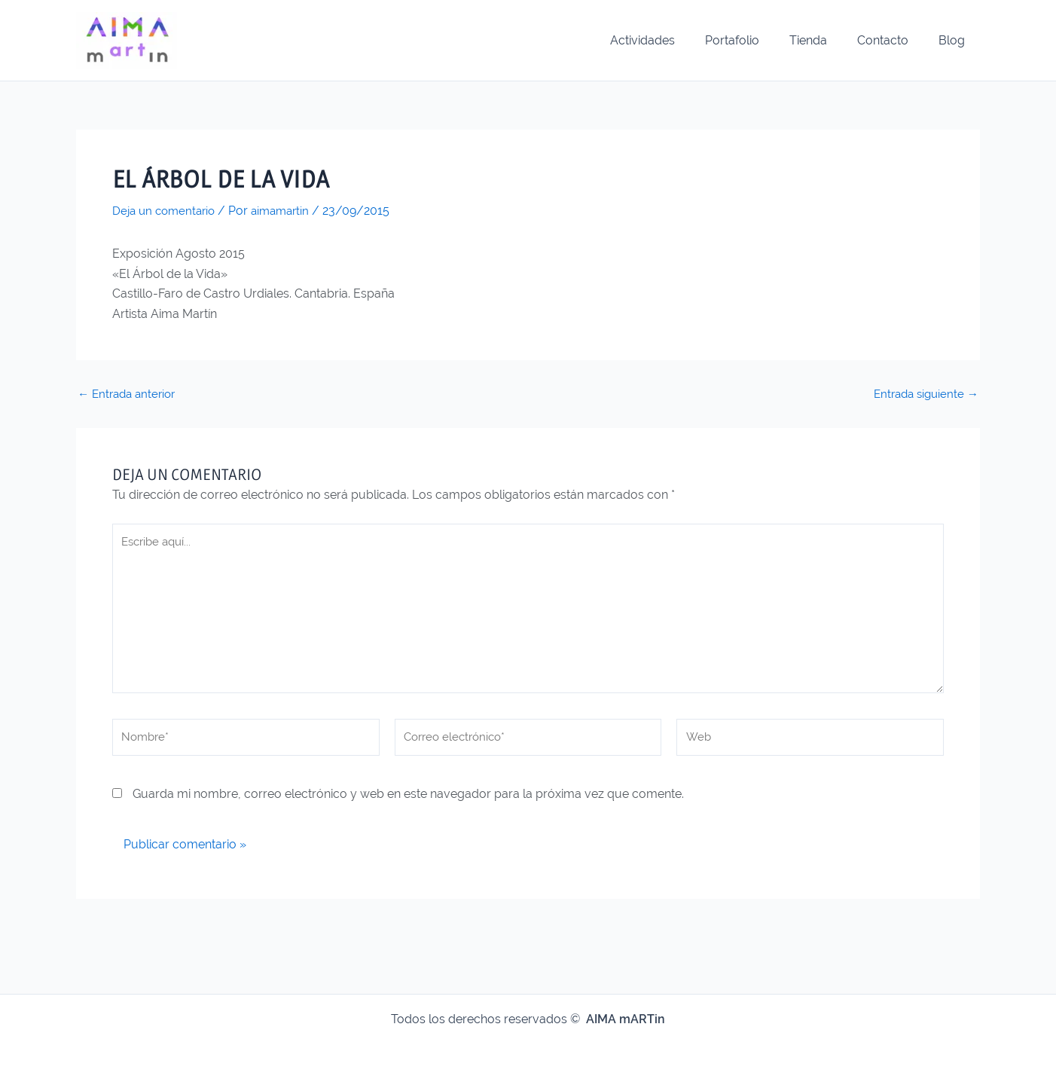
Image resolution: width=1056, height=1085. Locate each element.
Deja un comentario (166, 210)
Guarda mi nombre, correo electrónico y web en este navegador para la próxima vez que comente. (408, 804)
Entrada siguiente (922, 393)
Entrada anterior (130, 393)
